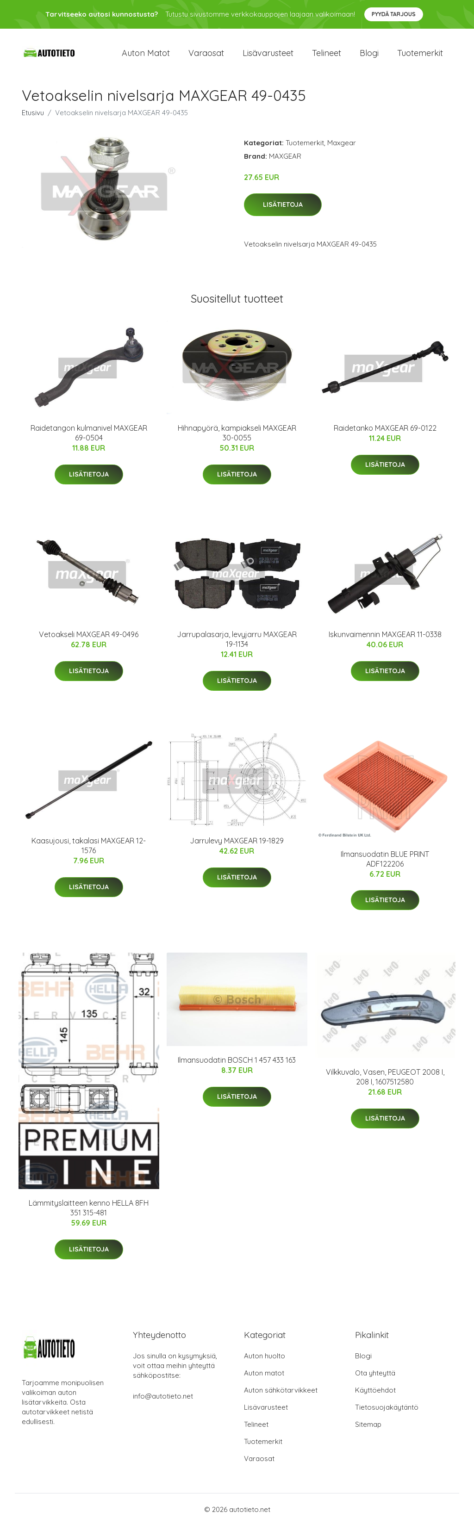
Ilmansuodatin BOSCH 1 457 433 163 (237, 1065)
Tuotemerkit (420, 55)
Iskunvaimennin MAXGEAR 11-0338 (385, 639)
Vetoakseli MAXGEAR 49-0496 (88, 639)
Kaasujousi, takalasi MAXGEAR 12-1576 (88, 850)
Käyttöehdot (375, 1394)
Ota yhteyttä (375, 1377)
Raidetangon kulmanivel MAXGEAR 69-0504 (89, 437)
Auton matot (146, 55)
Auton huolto (264, 1360)
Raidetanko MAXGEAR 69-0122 (385, 433)
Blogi (369, 55)
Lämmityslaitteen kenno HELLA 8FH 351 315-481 (89, 1212)
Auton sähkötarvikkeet (281, 1394)
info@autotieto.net (163, 1400)
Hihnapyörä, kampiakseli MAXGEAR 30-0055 (237, 437)
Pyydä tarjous (394, 14)
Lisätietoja (283, 209)
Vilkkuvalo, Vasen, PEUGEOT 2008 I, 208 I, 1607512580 (385, 1081)
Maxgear (341, 147)
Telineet (326, 55)
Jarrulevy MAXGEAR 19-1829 (237, 845)
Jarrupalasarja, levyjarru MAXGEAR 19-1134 (237, 644)
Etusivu (33, 117)
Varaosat (206, 55)
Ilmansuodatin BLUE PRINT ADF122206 (385, 863)
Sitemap (368, 1429)
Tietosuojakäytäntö (386, 1411)
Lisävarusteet (268, 55)
